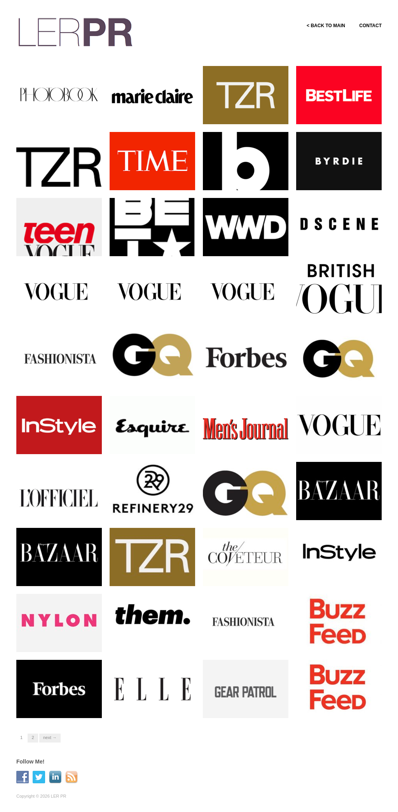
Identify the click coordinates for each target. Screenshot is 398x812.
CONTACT (370, 25)
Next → (50, 737)
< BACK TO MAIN (323, 25)
